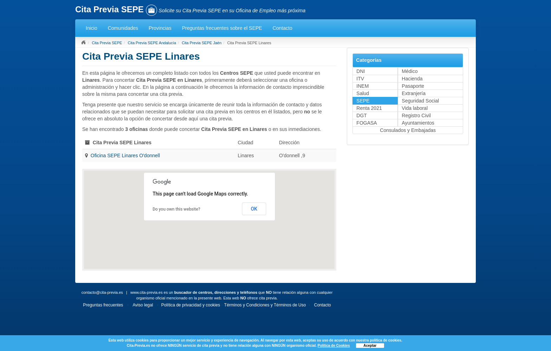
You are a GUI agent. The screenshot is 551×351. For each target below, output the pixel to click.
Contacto (282, 28)
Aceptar (369, 345)
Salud (362, 93)
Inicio (91, 28)
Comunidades (123, 28)
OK (254, 209)
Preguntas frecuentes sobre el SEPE (222, 28)
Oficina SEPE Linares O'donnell (125, 155)
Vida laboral (415, 108)
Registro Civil (416, 115)
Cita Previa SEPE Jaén (201, 43)
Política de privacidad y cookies (190, 305)
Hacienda (412, 78)
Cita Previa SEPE (107, 43)
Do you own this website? (176, 209)
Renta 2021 (369, 108)
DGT (361, 115)
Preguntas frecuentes (103, 305)
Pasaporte (413, 86)
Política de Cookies (334, 345)
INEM (362, 86)
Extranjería (414, 93)
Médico (409, 71)
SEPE (362, 101)
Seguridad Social (420, 101)
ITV (360, 78)
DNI (360, 71)
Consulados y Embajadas (408, 130)
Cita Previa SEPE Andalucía (152, 43)
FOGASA (366, 123)
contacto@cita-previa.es (102, 292)
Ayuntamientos (418, 123)
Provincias (160, 28)
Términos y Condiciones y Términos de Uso (265, 305)
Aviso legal (143, 305)
